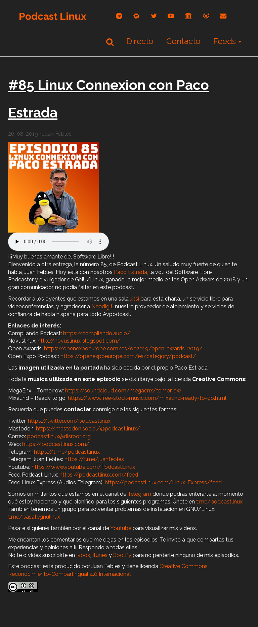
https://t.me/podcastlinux (67, 452)
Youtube (120, 528)
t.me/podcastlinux (219, 501)
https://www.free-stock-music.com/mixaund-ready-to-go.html (147, 398)
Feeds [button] (227, 41)
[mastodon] (136, 16)
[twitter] (154, 16)
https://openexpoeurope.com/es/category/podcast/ (128, 356)
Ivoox (83, 555)
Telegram (139, 494)
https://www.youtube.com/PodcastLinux (83, 467)
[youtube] (171, 16)
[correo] (223, 16)
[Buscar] (110, 42)
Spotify (122, 555)
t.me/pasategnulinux (34, 517)
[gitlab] (206, 16)
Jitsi (134, 298)
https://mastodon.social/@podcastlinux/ (88, 428)
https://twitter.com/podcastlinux (69, 421)
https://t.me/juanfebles (94, 459)
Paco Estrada (130, 272)
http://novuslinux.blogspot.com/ (79, 341)
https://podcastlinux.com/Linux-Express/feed (163, 482)
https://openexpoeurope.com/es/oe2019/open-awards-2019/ (123, 348)
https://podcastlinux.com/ (55, 444)
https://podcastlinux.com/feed (98, 475)
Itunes (100, 555)
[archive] (188, 16)
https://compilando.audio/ (96, 333)
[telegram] (119, 16)
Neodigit (102, 306)
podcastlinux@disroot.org (59, 436)
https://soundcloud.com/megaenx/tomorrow (123, 390)
